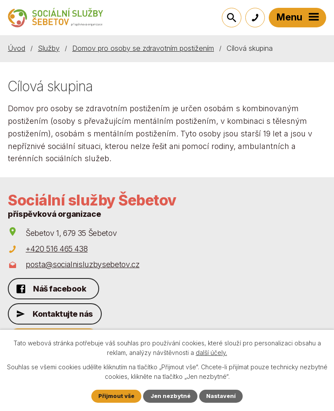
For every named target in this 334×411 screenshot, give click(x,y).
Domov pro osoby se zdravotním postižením (143, 48)
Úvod (16, 48)
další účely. (211, 352)
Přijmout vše (116, 396)
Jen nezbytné (170, 396)
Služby (49, 48)
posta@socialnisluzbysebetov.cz (83, 264)
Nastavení (221, 396)
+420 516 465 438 (56, 248)
